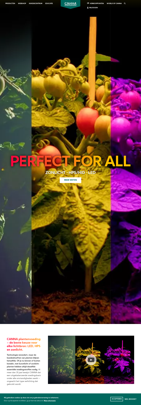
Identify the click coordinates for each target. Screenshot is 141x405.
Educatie (49, 3)
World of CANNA (114, 3)
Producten (10, 3)
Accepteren (117, 399)
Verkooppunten (97, 3)
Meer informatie (50, 401)
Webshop (22, 3)
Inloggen (93, 8)
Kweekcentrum (35, 3)
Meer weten (70, 180)
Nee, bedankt (130, 399)
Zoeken (124, 3)
